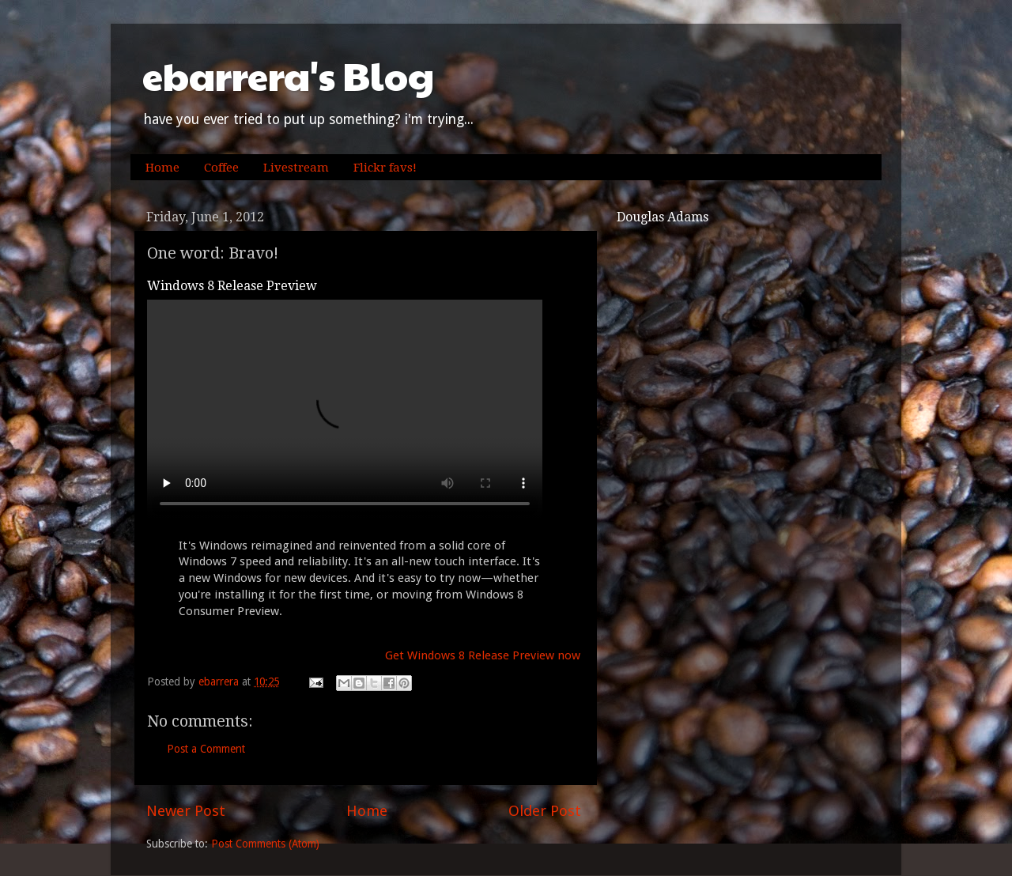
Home (162, 167)
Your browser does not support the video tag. (344, 410)
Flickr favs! (385, 167)
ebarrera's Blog (288, 75)
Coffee (221, 167)
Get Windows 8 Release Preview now (482, 655)
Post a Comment (206, 748)
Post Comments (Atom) (265, 843)
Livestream (296, 167)
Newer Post (185, 811)
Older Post (544, 811)
